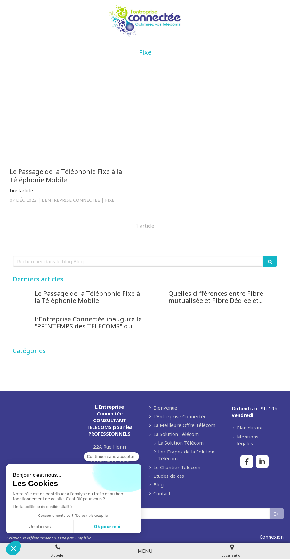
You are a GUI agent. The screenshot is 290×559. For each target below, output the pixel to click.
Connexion (272, 536)
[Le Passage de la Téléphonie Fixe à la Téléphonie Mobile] (75, 118)
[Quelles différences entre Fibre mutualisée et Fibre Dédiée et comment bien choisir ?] (156, 300)
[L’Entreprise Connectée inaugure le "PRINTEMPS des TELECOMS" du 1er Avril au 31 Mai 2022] (22, 325)
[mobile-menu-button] (145, 551)
